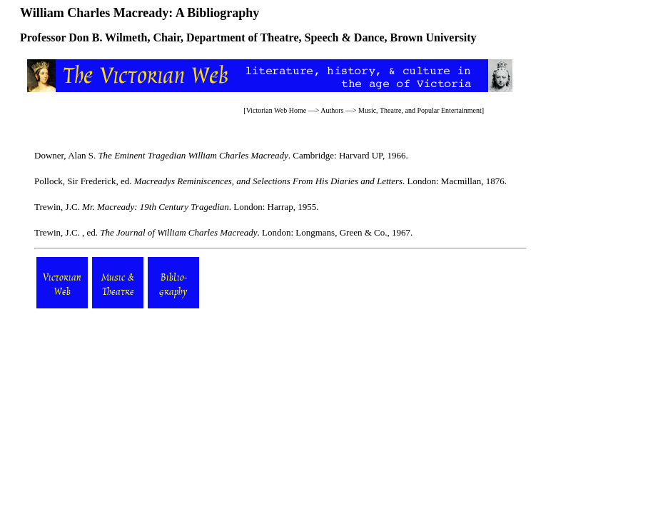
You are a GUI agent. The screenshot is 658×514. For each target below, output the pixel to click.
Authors (331, 110)
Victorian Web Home (276, 110)
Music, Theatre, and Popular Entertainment (420, 110)
